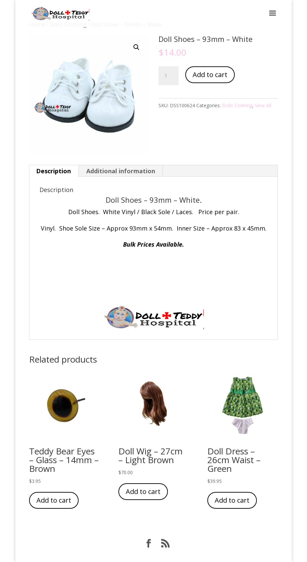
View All (263, 105)
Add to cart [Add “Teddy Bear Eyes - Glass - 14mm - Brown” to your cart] (53, 500)
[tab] (54, 171)
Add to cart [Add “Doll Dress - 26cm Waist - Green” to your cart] (232, 500)
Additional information (120, 171)
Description (53, 171)
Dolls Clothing (237, 105)
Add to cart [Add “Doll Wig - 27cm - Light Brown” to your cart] (143, 491)
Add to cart (210, 74)
